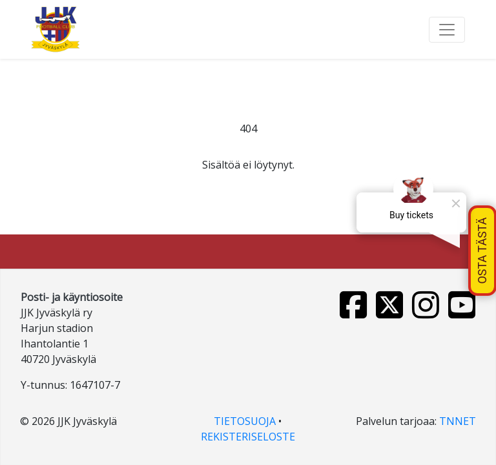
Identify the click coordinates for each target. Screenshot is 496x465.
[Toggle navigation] (447, 30)
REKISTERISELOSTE (248, 436)
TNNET (457, 421)
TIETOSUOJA (245, 421)
